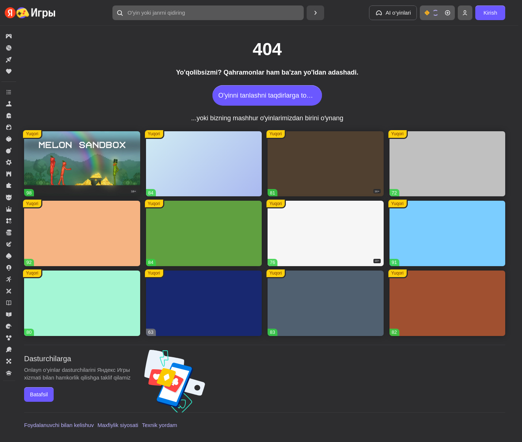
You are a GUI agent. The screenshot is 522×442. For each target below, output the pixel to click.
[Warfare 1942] (326, 233)
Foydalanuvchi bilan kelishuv (59, 425)
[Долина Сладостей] (447, 303)
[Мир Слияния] (326, 303)
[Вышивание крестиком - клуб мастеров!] (204, 164)
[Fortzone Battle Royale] (204, 233)
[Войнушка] (447, 164)
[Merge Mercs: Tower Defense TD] (204, 303)
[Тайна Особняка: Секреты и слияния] (82, 233)
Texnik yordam (159, 425)
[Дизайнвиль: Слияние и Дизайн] (82, 303)
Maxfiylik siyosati (117, 425)
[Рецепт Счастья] (447, 233)
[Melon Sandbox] (82, 164)
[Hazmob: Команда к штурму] (326, 164)
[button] (208, 12)
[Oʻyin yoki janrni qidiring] (208, 13)
